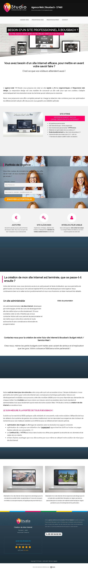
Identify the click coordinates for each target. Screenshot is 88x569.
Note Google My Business (23, 544)
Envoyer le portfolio (19, 199)
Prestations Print (53, 20)
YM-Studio (39, 561)
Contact (65, 20)
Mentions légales (52, 561)
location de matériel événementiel (68, 500)
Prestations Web (38, 20)
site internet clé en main (67, 524)
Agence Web (24, 20)
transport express (17, 500)
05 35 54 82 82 (53, 534)
